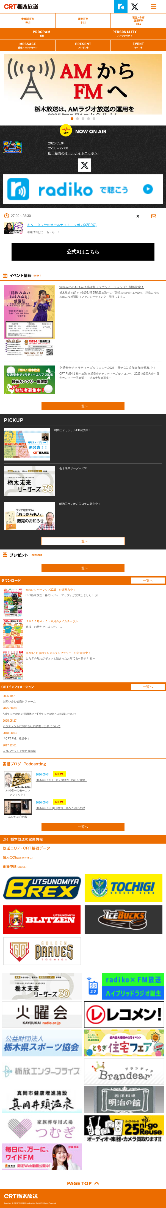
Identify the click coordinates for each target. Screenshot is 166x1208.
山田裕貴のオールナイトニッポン (73, 153)
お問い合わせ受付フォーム (19, 701)
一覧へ (83, 406)
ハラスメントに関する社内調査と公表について (31, 726)
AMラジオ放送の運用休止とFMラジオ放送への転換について (40, 713)
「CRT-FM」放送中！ (16, 738)
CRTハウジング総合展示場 (19, 750)
